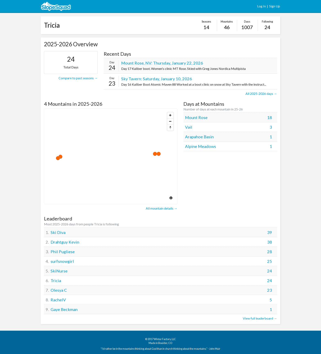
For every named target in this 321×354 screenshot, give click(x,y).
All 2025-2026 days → (261, 93)
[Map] (110, 156)
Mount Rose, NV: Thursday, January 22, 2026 (162, 62)
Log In (261, 6)
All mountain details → (161, 208)
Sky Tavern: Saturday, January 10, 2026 (156, 78)
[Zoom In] (170, 115)
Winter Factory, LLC (165, 339)
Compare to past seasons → (78, 78)
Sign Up (274, 6)
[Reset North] (170, 128)
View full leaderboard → (260, 318)
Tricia (52, 25)
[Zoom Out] (170, 121)
